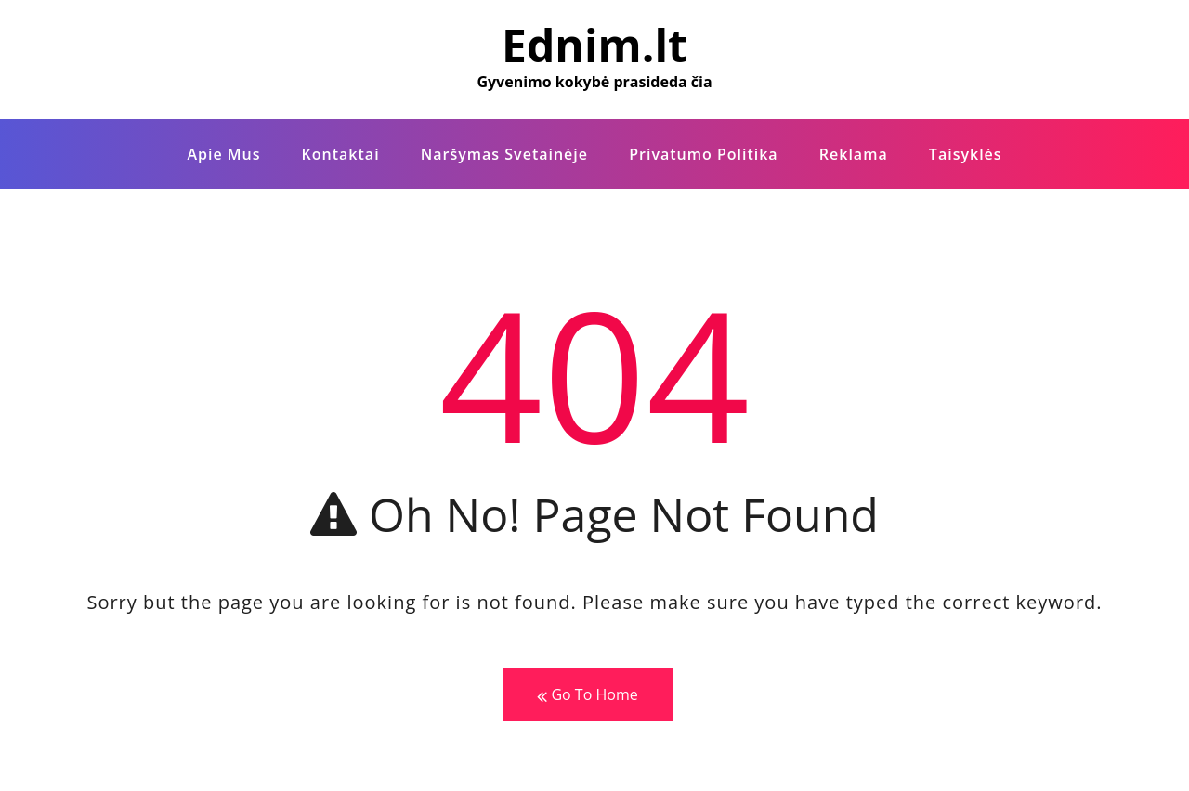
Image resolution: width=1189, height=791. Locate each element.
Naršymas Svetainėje (504, 154)
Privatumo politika (703, 154)
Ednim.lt (594, 45)
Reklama (853, 154)
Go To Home (587, 695)
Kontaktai (341, 154)
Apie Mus (223, 154)
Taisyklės (965, 154)
